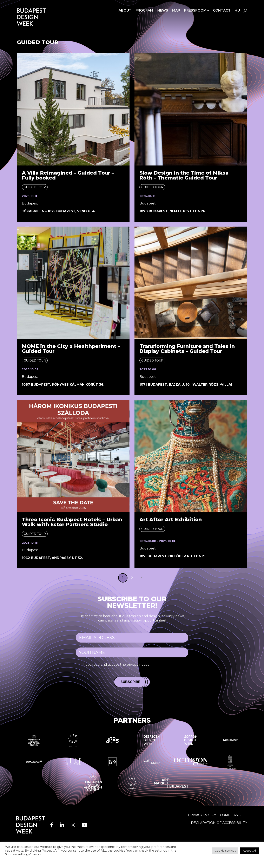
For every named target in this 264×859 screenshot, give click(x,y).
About (125, 10)
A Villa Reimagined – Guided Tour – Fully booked (68, 175)
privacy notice (138, 664)
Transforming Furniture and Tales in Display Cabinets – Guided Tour (187, 348)
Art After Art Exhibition (170, 519)
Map (176, 10)
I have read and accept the (115, 664)
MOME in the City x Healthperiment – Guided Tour (71, 348)
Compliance (231, 815)
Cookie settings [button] (225, 850)
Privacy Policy (202, 815)
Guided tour (35, 187)
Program (144, 10)
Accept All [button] (249, 850)
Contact (222, 10)
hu (237, 10)
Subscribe (130, 682)
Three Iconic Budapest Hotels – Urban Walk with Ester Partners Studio (72, 521)
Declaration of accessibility (219, 823)
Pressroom (195, 10)
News (162, 10)
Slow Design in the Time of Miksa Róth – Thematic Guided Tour (184, 175)
